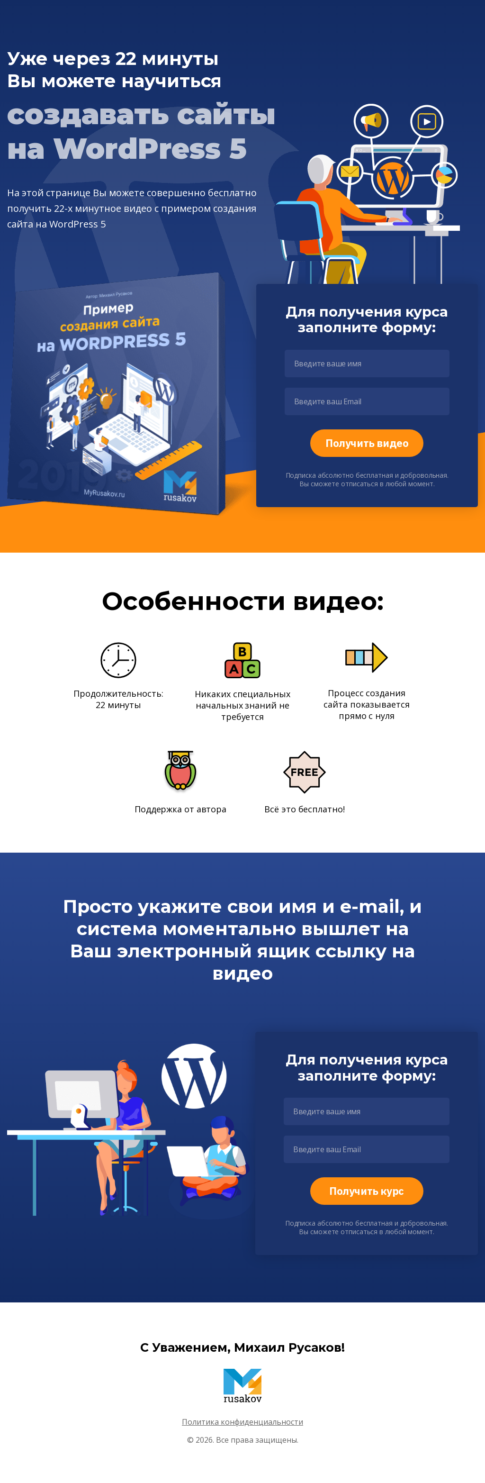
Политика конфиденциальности (242, 1422)
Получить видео (366, 443)
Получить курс (366, 1191)
